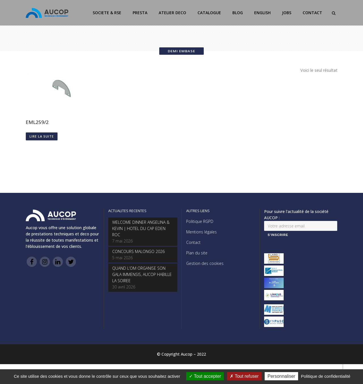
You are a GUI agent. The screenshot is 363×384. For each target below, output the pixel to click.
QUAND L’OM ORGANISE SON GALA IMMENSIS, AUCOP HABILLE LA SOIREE (142, 274)
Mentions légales (201, 232)
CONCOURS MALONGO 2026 (138, 251)
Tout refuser (244, 376)
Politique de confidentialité (325, 376)
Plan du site (196, 253)
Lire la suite (41, 136)
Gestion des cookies (205, 263)
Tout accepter (205, 376)
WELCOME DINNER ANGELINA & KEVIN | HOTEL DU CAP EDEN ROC (140, 228)
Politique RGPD (199, 221)
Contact (193, 242)
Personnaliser (281, 376)
